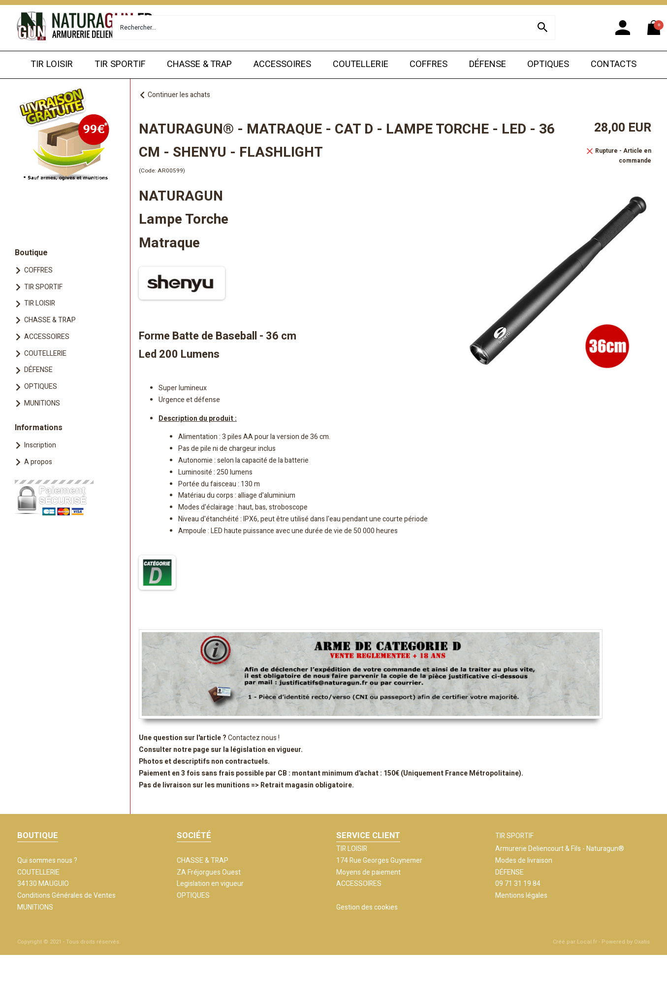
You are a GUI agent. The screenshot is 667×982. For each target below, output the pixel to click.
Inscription (40, 445)
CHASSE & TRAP (199, 64)
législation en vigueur (265, 750)
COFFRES (428, 64)
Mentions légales (521, 895)
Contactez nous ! (254, 738)
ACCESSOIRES (282, 64)
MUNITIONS (42, 403)
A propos (38, 462)
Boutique (31, 253)
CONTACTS (613, 64)
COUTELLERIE (360, 64)
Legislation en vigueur (210, 884)
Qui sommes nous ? (47, 860)
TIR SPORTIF (120, 64)
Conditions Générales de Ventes (66, 895)
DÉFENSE (487, 64)
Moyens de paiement (368, 872)
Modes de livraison (523, 860)
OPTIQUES (548, 64)
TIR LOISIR (52, 64)
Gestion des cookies (367, 907)
